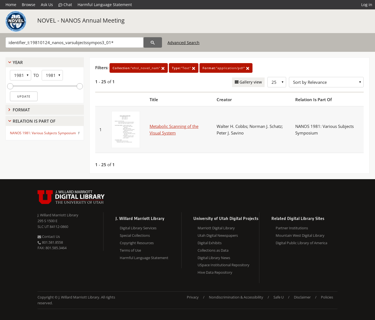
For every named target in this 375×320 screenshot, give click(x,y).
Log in (366, 4)
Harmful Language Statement (105, 4)
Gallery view (250, 82)
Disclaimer (302, 297)
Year (18, 62)
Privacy (193, 297)
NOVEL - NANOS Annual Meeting (80, 20)
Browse (28, 4)
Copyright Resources (137, 242)
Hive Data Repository (215, 272)
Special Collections (135, 235)
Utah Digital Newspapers (218, 235)
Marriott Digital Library (216, 227)
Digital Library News (214, 257)
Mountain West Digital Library (300, 235)
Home (11, 4)
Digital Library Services (138, 227)
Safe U (278, 297)
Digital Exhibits (210, 242)
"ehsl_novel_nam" (139, 68)
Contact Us (49, 236)
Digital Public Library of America (301, 242)
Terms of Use (130, 250)
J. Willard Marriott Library (58, 215)
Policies (327, 297)
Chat (65, 4)
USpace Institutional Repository (223, 264)
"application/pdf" (226, 68)
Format (21, 109)
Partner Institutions (292, 227)
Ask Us (47, 4)
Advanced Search (183, 42)
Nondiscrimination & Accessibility (236, 297)
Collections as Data (213, 250)
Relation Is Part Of (34, 121)
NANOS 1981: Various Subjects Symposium (43, 133)
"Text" (183, 68)
